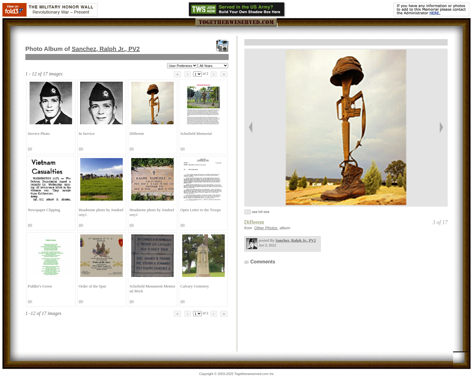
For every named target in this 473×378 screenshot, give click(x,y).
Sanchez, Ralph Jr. (106, 49)
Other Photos (266, 228)
